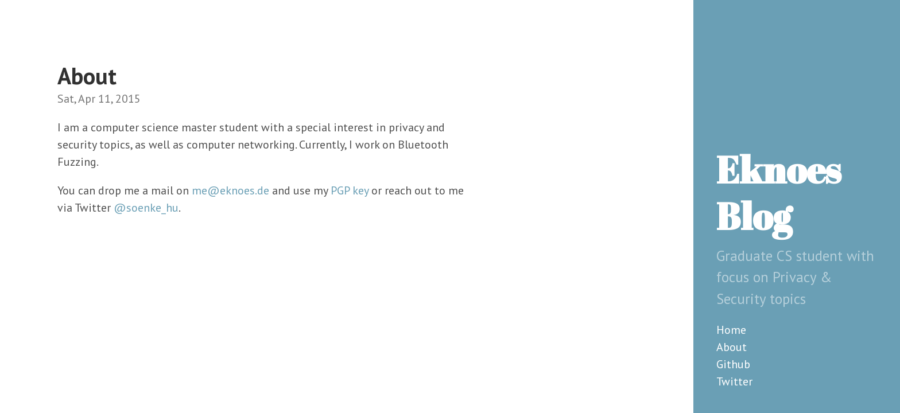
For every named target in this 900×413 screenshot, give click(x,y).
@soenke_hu (146, 207)
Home (731, 329)
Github (733, 364)
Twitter (734, 381)
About (731, 347)
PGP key (349, 190)
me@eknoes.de (230, 190)
